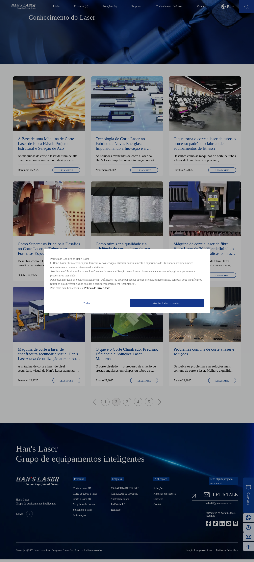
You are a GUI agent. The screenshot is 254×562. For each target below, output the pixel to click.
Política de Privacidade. (97, 288)
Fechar (87, 303)
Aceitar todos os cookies (166, 303)
